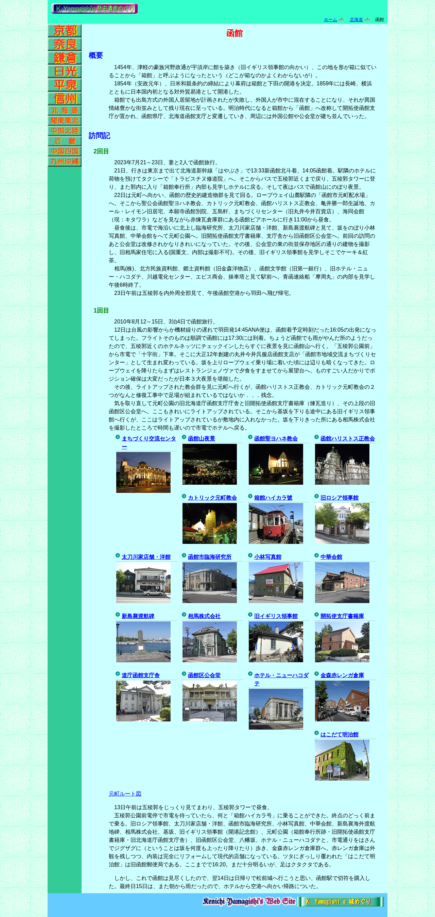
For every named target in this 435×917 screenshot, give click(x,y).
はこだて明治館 (339, 734)
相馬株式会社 (204, 616)
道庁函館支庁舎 (141, 675)
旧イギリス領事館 (276, 616)
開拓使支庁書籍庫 (342, 616)
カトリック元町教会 (212, 498)
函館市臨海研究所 (209, 557)
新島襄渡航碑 (138, 616)
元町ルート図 (125, 794)
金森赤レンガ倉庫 (342, 675)
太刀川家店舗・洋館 (146, 557)
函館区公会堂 (204, 675)
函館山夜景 (201, 438)
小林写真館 (267, 557)
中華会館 (331, 557)
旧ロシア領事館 (339, 498)
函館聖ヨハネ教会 (276, 438)
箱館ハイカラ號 (273, 498)
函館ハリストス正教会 (347, 438)
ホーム (330, 19)
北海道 (356, 19)
